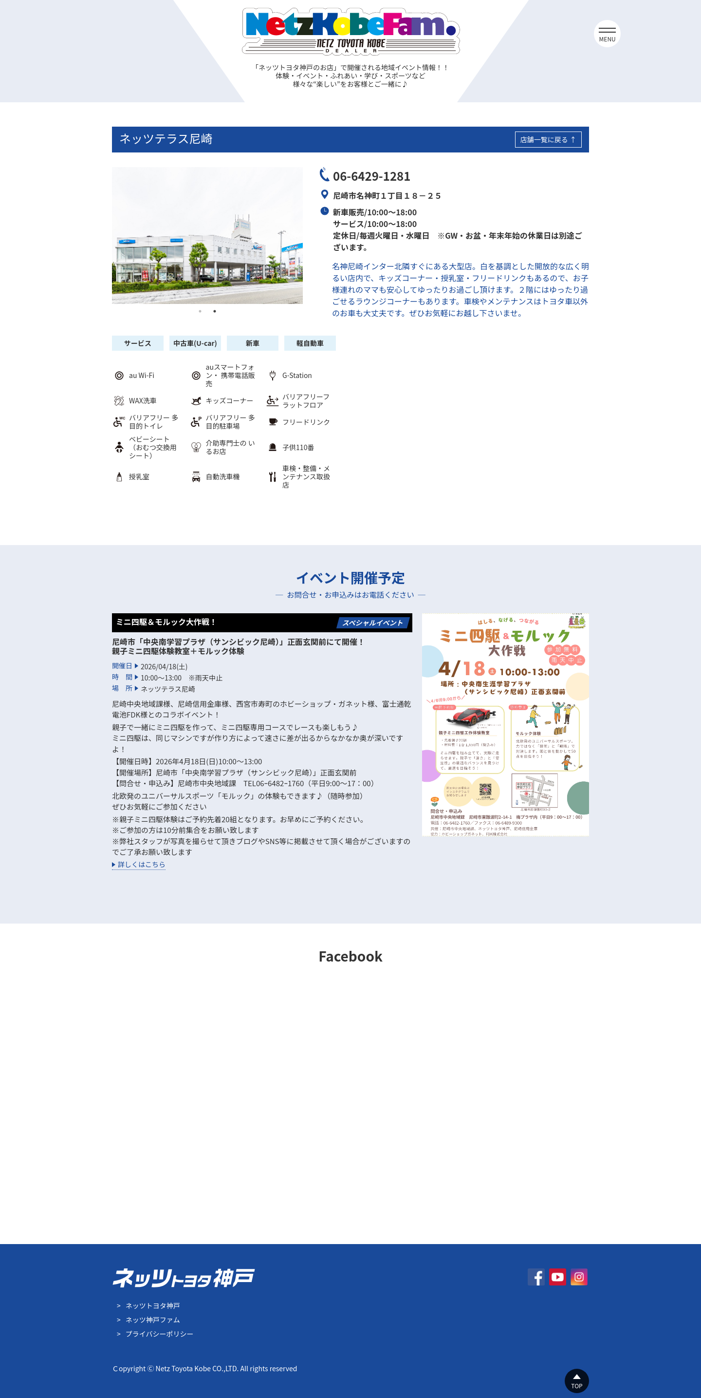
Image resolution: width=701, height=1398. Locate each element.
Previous (105, 236)
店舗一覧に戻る (544, 139)
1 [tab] (200, 311)
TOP (576, 1385)
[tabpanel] (207, 235)
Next (310, 236)
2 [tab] (215, 311)
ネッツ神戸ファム (153, 1319)
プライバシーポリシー (160, 1334)
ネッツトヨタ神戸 (153, 1305)
